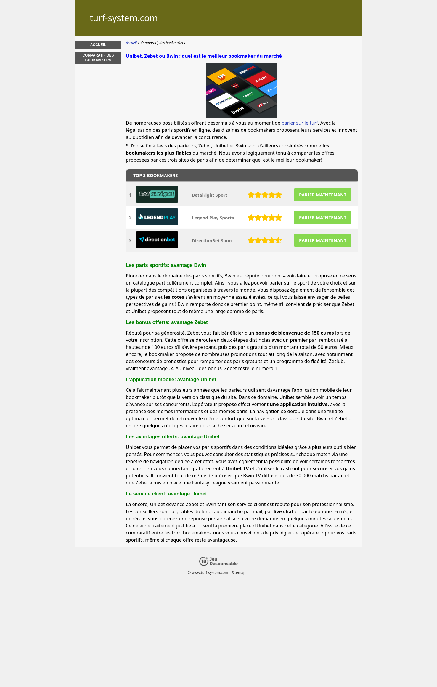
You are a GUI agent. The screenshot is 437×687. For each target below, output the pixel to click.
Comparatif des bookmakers (98, 57)
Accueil (98, 45)
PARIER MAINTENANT (322, 195)
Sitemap (238, 572)
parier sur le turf (300, 123)
